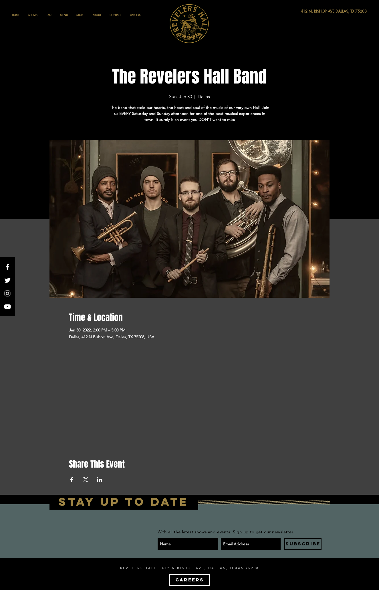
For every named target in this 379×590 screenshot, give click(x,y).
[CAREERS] (189, 580)
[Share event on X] (85, 479)
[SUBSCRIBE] (303, 544)
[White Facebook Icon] (7, 267)
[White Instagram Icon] (7, 293)
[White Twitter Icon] (7, 280)
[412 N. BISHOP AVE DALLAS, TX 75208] (312, 11)
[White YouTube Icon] (7, 307)
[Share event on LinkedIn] (99, 479)
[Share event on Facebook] (71, 479)
